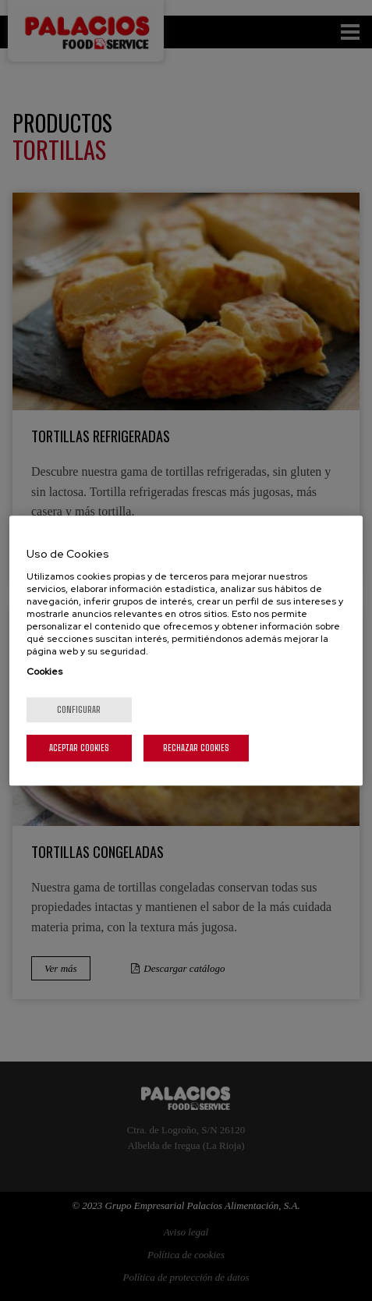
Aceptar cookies (79, 747)
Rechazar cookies (196, 747)
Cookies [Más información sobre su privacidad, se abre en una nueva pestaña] (44, 671)
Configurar (79, 709)
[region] (186, 650)
